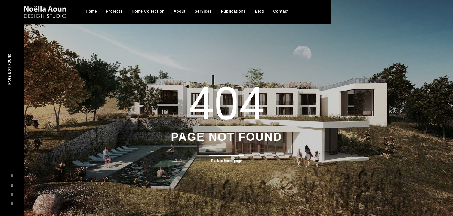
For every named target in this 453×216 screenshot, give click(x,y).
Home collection (148, 11)
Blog (259, 11)
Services (203, 11)
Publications (233, 11)
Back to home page (226, 161)
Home (91, 11)
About (180, 11)
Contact (281, 11)
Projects (114, 11)
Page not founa (9, 69)
